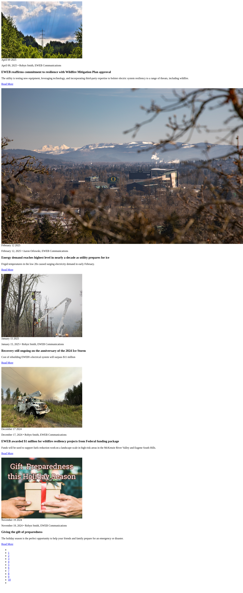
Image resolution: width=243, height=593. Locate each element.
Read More (7, 84)
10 (9, 579)
